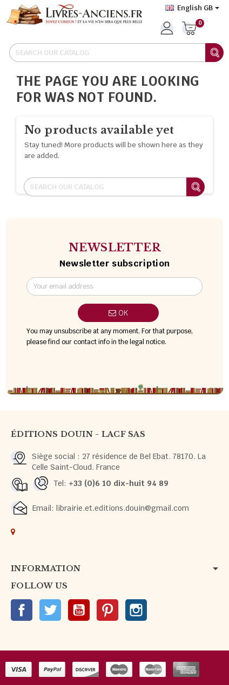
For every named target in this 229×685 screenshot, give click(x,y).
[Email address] (114, 286)
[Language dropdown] (192, 8)
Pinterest (107, 610)
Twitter (50, 610)
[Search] (116, 52)
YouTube (79, 610)
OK (118, 313)
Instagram (136, 610)
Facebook (21, 610)
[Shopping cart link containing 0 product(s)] (189, 29)
